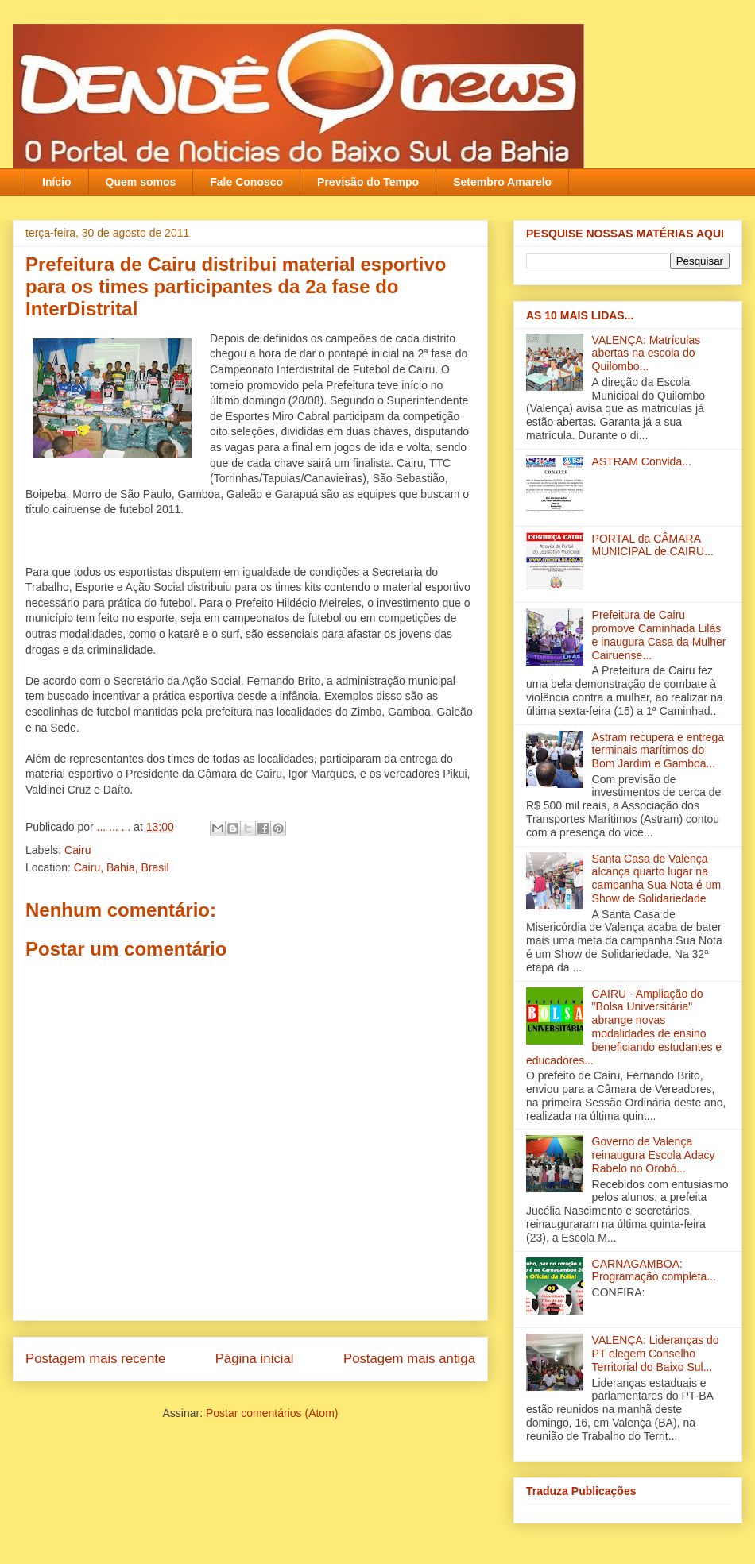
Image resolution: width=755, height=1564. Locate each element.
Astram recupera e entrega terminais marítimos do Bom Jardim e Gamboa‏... (658, 750)
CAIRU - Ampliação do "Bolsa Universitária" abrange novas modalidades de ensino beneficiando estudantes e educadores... (624, 1027)
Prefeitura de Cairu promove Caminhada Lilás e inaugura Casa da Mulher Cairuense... (659, 634)
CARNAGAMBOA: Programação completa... (654, 1270)
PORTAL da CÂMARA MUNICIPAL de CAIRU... (653, 545)
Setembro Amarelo (502, 182)
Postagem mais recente (95, 1358)
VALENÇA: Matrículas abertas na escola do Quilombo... (646, 353)
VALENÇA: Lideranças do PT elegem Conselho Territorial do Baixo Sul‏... (655, 1353)
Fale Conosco (246, 182)
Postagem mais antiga (409, 1358)
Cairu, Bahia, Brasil (121, 867)
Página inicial (254, 1358)
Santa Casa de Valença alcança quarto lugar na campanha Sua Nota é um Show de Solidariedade (657, 878)
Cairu (77, 850)
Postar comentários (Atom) (272, 1413)
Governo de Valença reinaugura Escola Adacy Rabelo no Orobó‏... (653, 1155)
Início (57, 182)
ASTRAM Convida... (641, 461)
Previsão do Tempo (368, 182)
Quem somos (141, 182)
